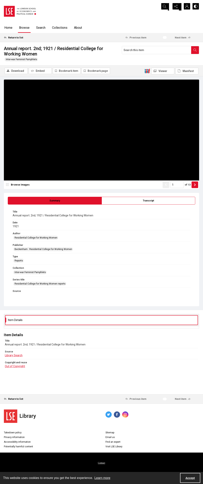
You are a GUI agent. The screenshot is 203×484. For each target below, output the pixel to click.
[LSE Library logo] (20, 416)
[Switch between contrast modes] (195, 6)
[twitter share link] (108, 415)
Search (40, 27)
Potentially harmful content (18, 447)
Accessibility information (17, 442)
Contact (101, 463)
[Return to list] (30, 37)
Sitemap (109, 433)
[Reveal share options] (175, 6)
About (78, 27)
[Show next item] (195, 185)
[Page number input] (177, 185)
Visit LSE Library (113, 447)
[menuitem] (101, 463)
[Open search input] (166, 6)
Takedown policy (13, 433)
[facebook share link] (117, 415)
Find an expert (112, 442)
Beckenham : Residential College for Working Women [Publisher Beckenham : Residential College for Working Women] (43, 249)
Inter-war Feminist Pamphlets (21, 59)
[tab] (55, 201)
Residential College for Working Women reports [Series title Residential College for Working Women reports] (40, 284)
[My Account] (185, 6)
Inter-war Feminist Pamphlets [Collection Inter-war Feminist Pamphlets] (30, 272)
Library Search (14, 355)
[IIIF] (147, 71)
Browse (24, 27)
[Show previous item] (166, 185)
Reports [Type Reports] (19, 261)
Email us (110, 437)
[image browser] (18, 185)
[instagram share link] (125, 415)
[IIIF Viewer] (162, 71)
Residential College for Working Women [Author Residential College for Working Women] (36, 238)
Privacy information (14, 437)
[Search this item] (156, 50)
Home (8, 27)
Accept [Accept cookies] (190, 478)
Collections (59, 27)
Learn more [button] (102, 478)
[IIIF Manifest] (187, 71)
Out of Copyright (15, 366)
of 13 (188, 185)
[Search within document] (195, 50)
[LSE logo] (20, 11)
